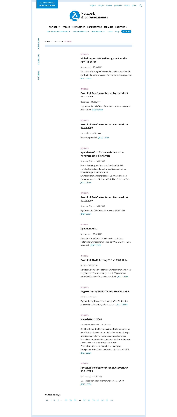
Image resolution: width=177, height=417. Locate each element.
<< (47, 400)
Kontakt (120, 27)
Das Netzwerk (80, 31)
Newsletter (78, 27)
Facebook (38, 59)
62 (107, 400)
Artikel (53, 27)
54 (70, 400)
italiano (127, 5)
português (118, 5)
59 (93, 400)
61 (102, 400)
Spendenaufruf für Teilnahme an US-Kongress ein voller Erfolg (102, 154)
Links (110, 31)
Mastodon (38, 43)
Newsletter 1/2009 (91, 319)
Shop (117, 31)
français (101, 5)
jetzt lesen (86, 78)
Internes (85, 54)
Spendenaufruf (89, 228)
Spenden (126, 31)
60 (98, 400)
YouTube (38, 75)
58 (89, 400)
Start (47, 41)
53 (66, 400)
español (109, 5)
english (93, 5)
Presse (66, 27)
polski (134, 5)
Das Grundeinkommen (57, 31)
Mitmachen (97, 31)
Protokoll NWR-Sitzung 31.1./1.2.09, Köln (104, 260)
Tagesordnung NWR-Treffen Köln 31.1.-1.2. (105, 291)
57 (84, 400)
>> (112, 400)
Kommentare (94, 27)
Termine (108, 27)
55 (75, 400)
